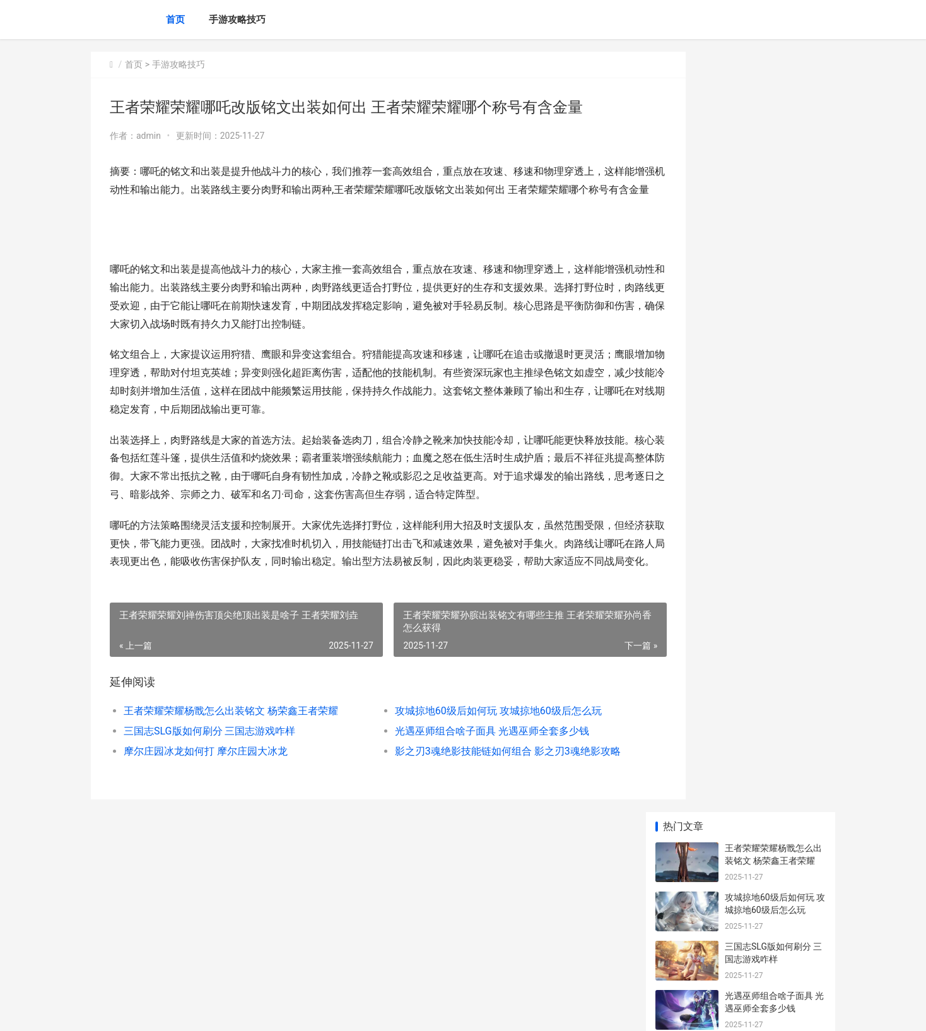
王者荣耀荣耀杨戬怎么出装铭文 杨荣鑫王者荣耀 (231, 765)
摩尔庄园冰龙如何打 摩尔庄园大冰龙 (206, 805)
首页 (175, 19)
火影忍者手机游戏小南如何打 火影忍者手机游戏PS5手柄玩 (773, 635)
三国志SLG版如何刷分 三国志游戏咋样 (209, 785)
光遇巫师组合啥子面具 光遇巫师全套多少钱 (465, 785)
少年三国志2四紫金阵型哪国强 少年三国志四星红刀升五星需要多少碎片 (774, 727)
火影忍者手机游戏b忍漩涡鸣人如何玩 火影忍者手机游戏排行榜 (774, 825)
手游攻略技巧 (237, 19)
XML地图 (329, 1010)
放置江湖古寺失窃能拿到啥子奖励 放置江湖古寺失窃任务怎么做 (774, 924)
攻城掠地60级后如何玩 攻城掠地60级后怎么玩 (471, 765)
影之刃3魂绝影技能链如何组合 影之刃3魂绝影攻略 (478, 805)
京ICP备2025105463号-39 (269, 1010)
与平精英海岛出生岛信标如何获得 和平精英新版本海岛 (774, 586)
